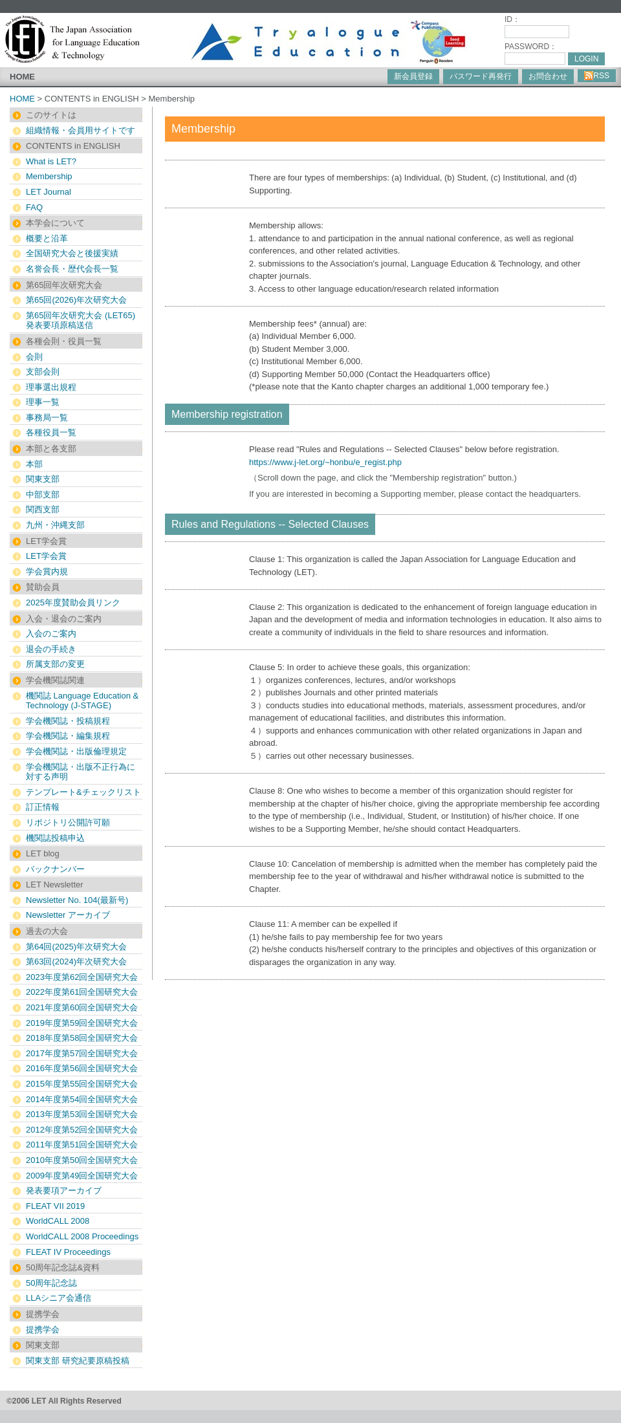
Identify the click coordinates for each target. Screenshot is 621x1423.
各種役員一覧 (51, 432)
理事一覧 (43, 402)
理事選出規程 (51, 387)
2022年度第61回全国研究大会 (82, 992)
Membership (49, 176)
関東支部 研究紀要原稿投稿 (77, 1360)
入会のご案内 (51, 633)
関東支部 (43, 479)
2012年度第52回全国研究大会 (82, 1130)
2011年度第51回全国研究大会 (82, 1144)
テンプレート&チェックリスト (83, 792)
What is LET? (51, 161)
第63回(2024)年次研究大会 (76, 961)
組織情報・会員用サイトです (80, 130)
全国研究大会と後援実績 (72, 253)
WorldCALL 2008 (57, 1221)
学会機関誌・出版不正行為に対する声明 (80, 772)
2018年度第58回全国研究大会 (82, 1038)
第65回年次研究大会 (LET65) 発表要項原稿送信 (80, 320)
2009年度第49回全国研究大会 (82, 1175)
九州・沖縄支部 (55, 525)
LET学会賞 (46, 556)
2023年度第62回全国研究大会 (82, 977)
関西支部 (43, 509)
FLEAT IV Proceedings (68, 1252)
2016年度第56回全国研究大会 (82, 1068)
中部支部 (43, 494)
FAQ (34, 207)
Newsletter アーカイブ (68, 915)
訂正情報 (43, 807)
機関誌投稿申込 (55, 838)
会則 (34, 357)
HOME (22, 76)
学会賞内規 (47, 571)
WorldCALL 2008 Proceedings (82, 1236)
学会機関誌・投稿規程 (68, 721)
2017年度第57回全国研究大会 (82, 1053)
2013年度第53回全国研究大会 (82, 1114)
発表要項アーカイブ (64, 1190)
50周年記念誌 (51, 1283)
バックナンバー (55, 869)
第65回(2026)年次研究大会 (76, 300)
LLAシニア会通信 (58, 1298)
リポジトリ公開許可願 (68, 822)
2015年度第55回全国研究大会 (82, 1084)
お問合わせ (547, 76)
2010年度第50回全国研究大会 (82, 1160)
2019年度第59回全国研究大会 (82, 1023)
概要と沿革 (47, 238)
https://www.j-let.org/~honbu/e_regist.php (325, 462)
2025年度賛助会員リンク (73, 602)
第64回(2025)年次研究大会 (76, 946)
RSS (596, 75)
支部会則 (43, 371)
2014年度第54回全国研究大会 (82, 1099)
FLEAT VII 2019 (55, 1206)
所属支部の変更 (55, 664)
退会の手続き (51, 649)
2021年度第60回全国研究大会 (82, 1007)
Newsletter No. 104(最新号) (77, 900)
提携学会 (43, 1329)
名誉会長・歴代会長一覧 (72, 269)
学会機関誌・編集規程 (68, 736)
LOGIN (586, 58)
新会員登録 (413, 76)
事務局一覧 (47, 417)
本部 (34, 464)
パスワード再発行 (481, 76)
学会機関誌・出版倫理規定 (76, 751)
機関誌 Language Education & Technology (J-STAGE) (82, 701)
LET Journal (48, 192)
